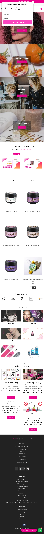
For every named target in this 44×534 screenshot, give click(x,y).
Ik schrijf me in (17, 22)
